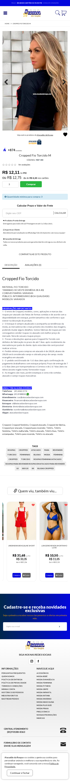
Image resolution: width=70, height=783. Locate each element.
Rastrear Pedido (10, 699)
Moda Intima (43, 695)
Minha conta (8, 689)
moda (47, 454)
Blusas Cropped (45, 468)
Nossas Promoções (47, 715)
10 (17, 468)
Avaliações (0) (33, 265)
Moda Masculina (45, 702)
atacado (36, 450)
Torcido (25, 459)
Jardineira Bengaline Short (51, 546)
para (46, 450)
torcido (11, 454)
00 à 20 (25, 468)
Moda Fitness (43, 686)
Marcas (41, 718)
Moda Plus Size (44, 705)
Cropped (13, 459)
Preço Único (43, 711)
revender (58, 450)
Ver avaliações (24, 165)
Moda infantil (44, 692)
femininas (25, 454)
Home (7, 23)
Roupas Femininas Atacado (47, 459)
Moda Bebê (42, 676)
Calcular (60, 213)
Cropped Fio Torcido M (22, 23)
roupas (11, 450)
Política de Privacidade (14, 683)
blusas (37, 454)
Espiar (23, 575)
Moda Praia (43, 708)
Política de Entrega (12, 679)
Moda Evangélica (46, 679)
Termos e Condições (12, 686)
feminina (58, 454)
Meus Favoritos (10, 695)
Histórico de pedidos (12, 692)
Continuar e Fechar (20, 772)
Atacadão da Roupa (45, 135)
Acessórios (42, 673)
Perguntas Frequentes (13, 673)
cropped (23, 450)
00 (33, 468)
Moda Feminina (44, 683)
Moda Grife (42, 689)
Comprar (31, 184)
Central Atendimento (16, 730)
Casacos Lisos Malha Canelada (18, 547)
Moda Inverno (44, 699)
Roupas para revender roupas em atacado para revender (35, 464)
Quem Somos (8, 676)
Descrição (11, 265)
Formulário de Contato (17, 744)
